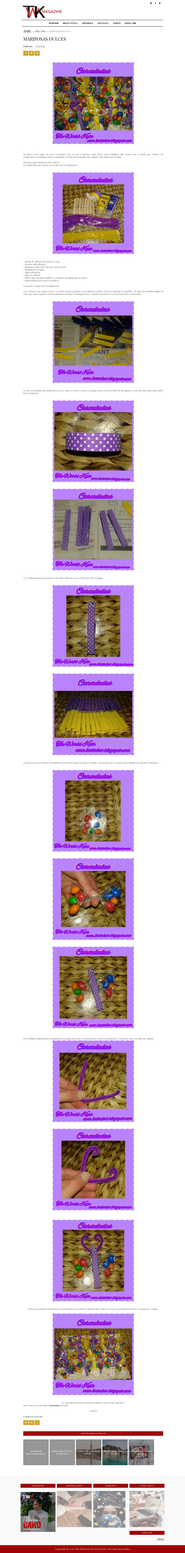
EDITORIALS (87, 23)
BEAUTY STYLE (70, 23)
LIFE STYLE (103, 23)
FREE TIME (40, 31)
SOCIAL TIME (130, 23)
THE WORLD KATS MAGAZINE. (91, 1549)
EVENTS (117, 23)
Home (27, 31)
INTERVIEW (54, 23)
